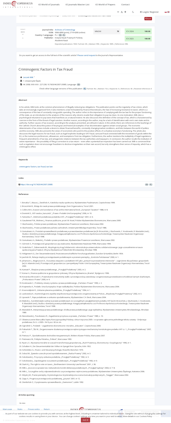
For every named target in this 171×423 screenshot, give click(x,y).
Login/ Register (149, 11)
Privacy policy (34, 409)
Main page (7, 409)
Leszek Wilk (28, 77)
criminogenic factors (28, 166)
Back (148, 18)
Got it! (85, 420)
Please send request (86, 55)
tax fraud (42, 166)
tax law (49, 166)
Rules (20, 409)
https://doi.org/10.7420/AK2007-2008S (37, 184)
